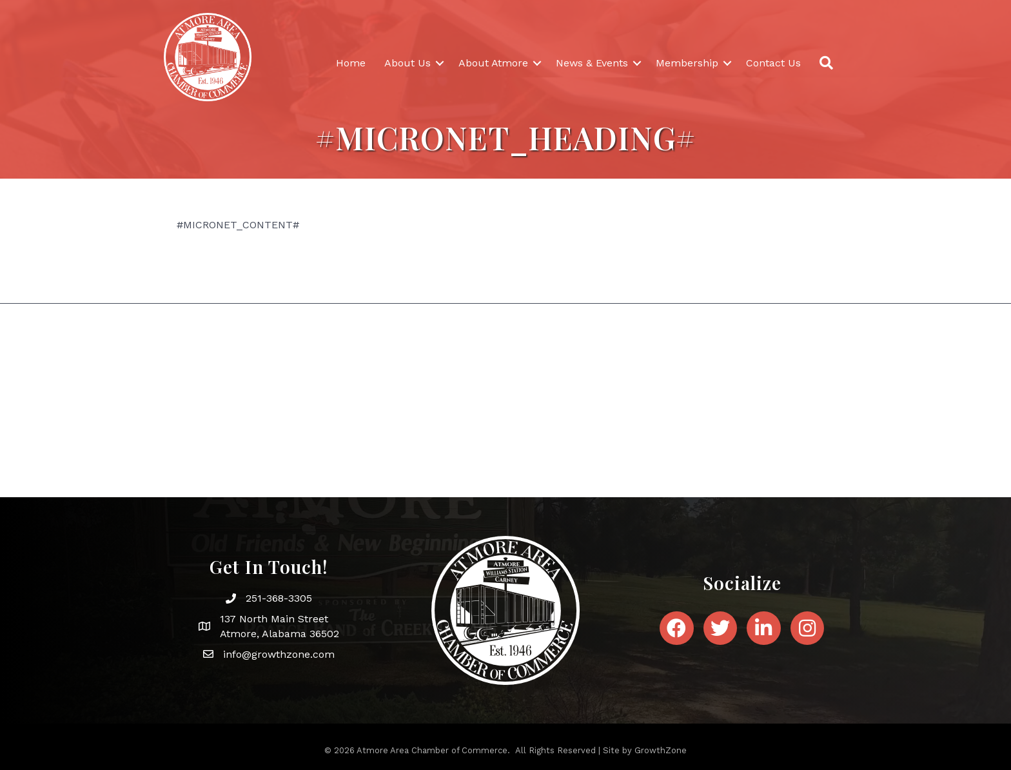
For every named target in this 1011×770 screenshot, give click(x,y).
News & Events (592, 63)
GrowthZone (660, 750)
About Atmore (493, 63)
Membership (687, 63)
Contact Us (773, 63)
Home (351, 63)
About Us (407, 63)
